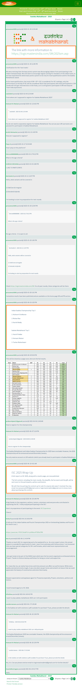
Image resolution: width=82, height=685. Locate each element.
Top (74, 26)
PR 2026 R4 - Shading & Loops (30, 9)
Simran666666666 (12, 154)
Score (53, 9)
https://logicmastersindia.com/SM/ (22, 286)
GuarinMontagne (12, 669)
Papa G (8, 144)
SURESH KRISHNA (12, 164)
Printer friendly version (15, 684)
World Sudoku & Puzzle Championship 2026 (41, 13)
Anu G (8, 538)
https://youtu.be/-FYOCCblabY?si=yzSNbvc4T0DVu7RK (24, 532)
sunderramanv (11, 604)
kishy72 (8, 519)
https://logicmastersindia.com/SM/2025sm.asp (40, 53)
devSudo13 (10, 176)
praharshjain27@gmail (14, 421)
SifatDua (9, 594)
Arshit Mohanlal (11, 132)
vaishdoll (9, 94)
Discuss (59, 9)
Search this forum (13, 681)
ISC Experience (46, 508)
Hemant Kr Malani (12, 104)
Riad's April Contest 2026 (27, 11)
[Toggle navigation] (77, 3)
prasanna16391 (11, 29)
